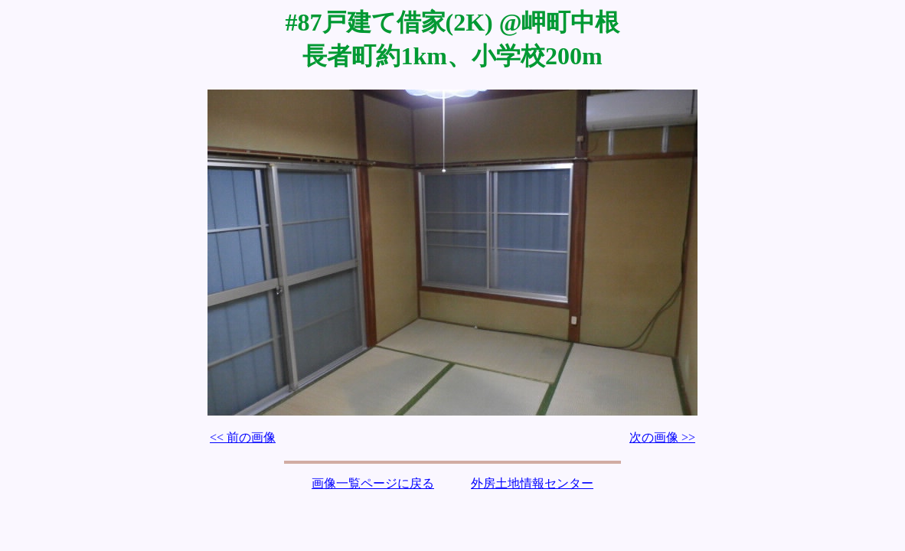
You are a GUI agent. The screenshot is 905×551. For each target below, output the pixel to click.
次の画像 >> (662, 437)
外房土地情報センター (532, 483)
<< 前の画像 (243, 437)
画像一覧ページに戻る (373, 483)
